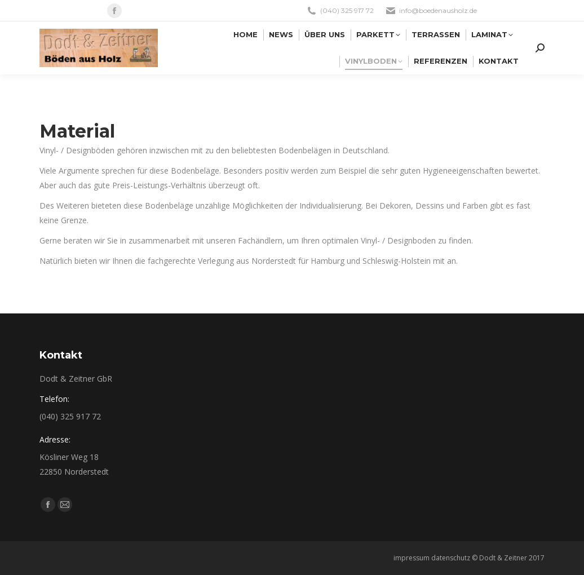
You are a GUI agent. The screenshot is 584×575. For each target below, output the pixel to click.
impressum (411, 558)
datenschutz (450, 558)
